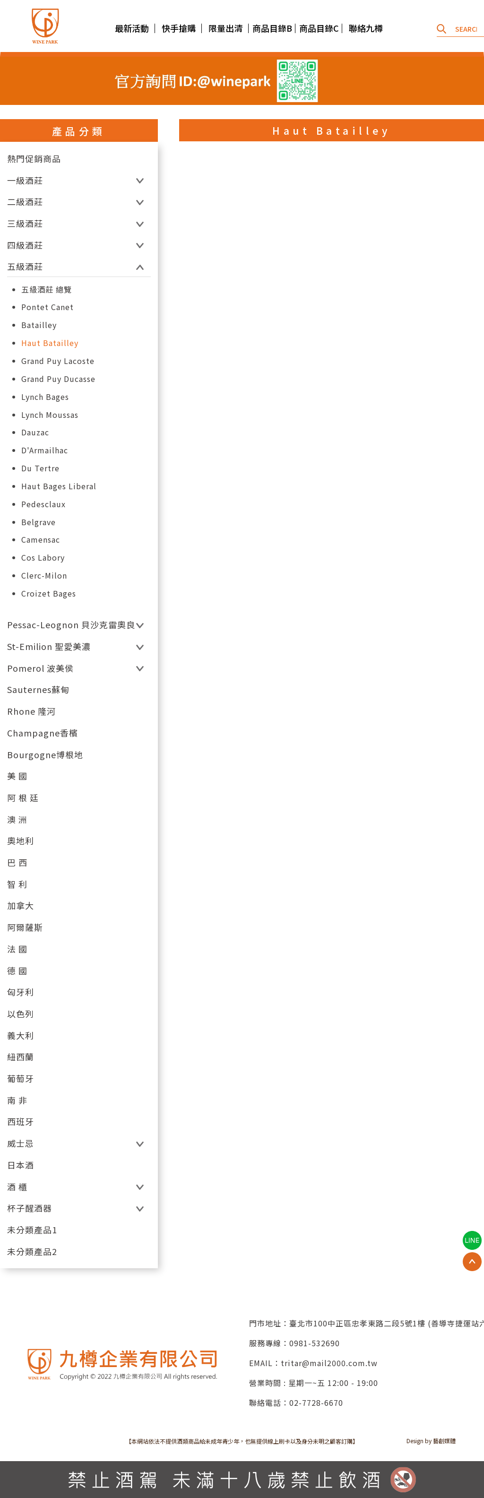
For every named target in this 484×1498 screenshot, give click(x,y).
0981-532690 (314, 1343)
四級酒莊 (25, 245)
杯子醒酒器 (29, 1208)
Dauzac (35, 432)
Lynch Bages (45, 396)
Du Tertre (40, 468)
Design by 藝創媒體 (431, 1441)
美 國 (17, 776)
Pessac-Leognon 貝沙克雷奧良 (71, 625)
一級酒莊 (25, 180)
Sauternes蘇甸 (38, 689)
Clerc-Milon (44, 575)
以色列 (20, 1014)
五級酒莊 (25, 266)
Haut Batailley (49, 343)
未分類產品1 (32, 1230)
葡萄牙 (20, 1078)
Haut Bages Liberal (58, 486)
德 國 (17, 971)
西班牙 (20, 1121)
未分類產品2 (32, 1251)
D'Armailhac (44, 450)
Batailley (39, 325)
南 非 (17, 1100)
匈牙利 (20, 992)
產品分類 (79, 131)
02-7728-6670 (316, 1402)
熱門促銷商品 (34, 159)
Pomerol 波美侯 (40, 668)
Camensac (40, 539)
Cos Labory (43, 557)
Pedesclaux (43, 504)
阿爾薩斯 (25, 927)
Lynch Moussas (49, 414)
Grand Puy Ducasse (58, 378)
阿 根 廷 (23, 798)
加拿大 (20, 905)
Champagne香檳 (42, 733)
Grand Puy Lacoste (58, 360)
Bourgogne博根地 (45, 755)
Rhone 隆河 (31, 711)
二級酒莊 (25, 202)
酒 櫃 (17, 1187)
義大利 (20, 1035)
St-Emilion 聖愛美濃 (49, 646)
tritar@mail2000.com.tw (329, 1362)
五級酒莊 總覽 (46, 289)
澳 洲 (17, 819)
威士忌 (20, 1143)
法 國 (17, 949)
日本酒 (20, 1165)
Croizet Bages (48, 593)
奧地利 (20, 841)
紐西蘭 (20, 1057)
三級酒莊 (25, 223)
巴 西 (17, 862)
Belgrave (38, 522)
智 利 (17, 884)
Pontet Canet (47, 307)
